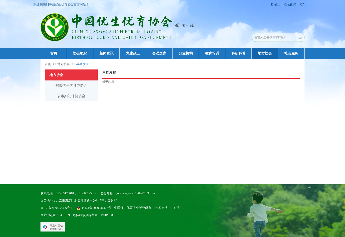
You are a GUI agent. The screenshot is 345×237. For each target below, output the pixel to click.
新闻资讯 (106, 53)
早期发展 (82, 64)
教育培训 (212, 53)
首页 (53, 53)
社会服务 (291, 53)
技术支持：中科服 (167, 208)
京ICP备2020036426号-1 (56, 208)
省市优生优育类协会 (71, 85)
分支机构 (186, 53)
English (275, 4)
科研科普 (238, 53)
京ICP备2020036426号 (96, 208)
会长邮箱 (290, 4)
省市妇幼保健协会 (71, 96)
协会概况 (80, 53)
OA (302, 4)
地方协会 (265, 53)
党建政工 (133, 53)
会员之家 (159, 53)
